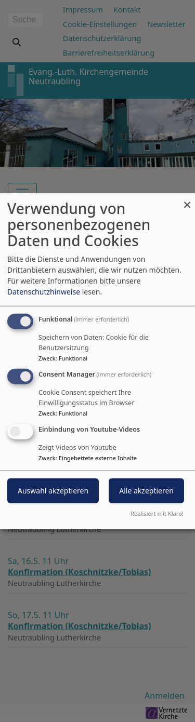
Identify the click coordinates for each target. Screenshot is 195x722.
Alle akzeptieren (146, 490)
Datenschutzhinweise (43, 292)
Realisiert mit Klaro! (157, 513)
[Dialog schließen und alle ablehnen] (187, 199)
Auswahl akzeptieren (53, 490)
